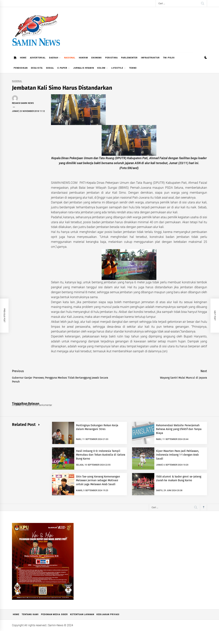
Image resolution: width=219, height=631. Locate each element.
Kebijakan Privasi (107, 614)
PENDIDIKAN (21, 68)
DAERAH (55, 58)
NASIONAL (69, 58)
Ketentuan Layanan (82, 614)
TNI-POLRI (169, 58)
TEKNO (133, 68)
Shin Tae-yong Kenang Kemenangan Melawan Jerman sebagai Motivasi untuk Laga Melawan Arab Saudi (98, 480)
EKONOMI (96, 58)
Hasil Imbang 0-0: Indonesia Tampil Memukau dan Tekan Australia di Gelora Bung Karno (100, 454)
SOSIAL (50, 68)
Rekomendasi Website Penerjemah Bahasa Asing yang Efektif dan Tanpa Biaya (179, 429)
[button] (205, 57)
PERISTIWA (111, 58)
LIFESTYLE (118, 68)
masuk (28, 405)
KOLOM (102, 68)
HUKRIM (83, 58)
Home (16, 614)
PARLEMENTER (129, 58)
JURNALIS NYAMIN (83, 68)
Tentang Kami (30, 614)
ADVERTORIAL (38, 58)
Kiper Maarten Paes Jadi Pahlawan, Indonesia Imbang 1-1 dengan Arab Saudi (177, 454)
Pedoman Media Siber (54, 614)
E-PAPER (63, 68)
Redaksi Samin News (23, 103)
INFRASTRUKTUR (150, 58)
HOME (23, 58)
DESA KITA (37, 68)
